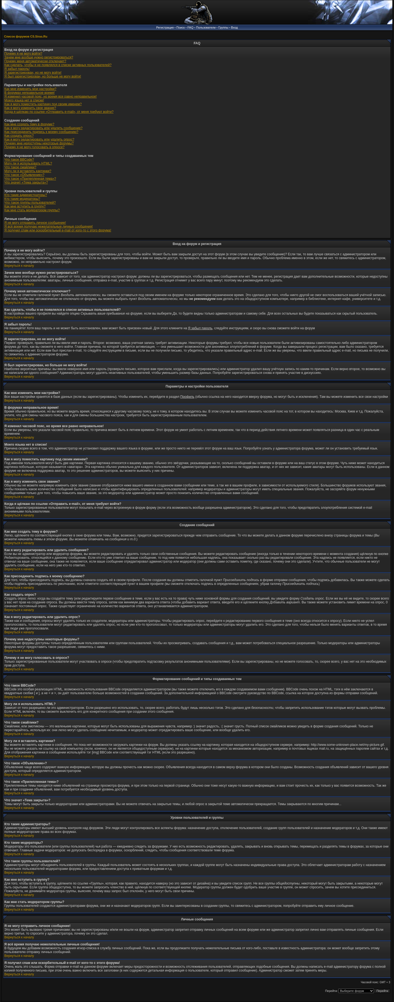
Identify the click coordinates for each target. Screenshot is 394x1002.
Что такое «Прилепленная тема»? (30, 179)
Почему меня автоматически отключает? (35, 61)
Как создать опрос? (19, 136)
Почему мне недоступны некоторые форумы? (39, 143)
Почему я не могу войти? (23, 53)
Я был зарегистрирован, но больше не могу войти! (42, 76)
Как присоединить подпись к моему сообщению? (41, 132)
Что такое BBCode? (19, 160)
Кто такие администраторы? (25, 195)
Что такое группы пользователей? (30, 202)
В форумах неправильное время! (29, 93)
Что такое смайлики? (20, 167)
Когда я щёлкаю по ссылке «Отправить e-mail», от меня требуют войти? (58, 112)
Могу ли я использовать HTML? (28, 163)
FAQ (190, 27)
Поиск (180, 27)
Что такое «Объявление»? (24, 175)
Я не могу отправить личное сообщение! (35, 223)
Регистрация (165, 27)
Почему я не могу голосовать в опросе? (34, 147)
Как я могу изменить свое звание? (30, 108)
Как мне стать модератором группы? (32, 210)
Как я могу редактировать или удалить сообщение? (43, 128)
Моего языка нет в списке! (24, 100)
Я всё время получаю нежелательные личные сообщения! (48, 226)
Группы (223, 27)
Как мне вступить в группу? (25, 206)
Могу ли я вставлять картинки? (27, 171)
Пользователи (206, 27)
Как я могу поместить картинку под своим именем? (43, 104)
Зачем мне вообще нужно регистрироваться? (38, 57)
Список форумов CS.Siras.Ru (25, 36)
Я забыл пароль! (17, 69)
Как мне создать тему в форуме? (29, 124)
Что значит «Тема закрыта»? (26, 182)
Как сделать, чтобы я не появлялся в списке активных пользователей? (57, 65)
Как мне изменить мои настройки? (30, 89)
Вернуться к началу (19, 266)
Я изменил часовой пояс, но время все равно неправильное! (50, 96)
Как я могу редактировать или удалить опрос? (39, 139)
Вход (234, 27)
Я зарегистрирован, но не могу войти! (32, 73)
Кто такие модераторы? (22, 199)
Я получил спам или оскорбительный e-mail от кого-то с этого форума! (57, 230)
